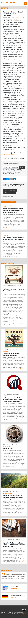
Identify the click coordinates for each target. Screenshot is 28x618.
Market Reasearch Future (8, 395)
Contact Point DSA (5, 613)
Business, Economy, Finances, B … (15, 234)
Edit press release (9, 193)
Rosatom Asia (5, 206)
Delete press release (10, 190)
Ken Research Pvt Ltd (7, 493)
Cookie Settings (22, 613)
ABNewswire (5, 286)
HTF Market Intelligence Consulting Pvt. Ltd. (12, 540)
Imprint (5, 612)
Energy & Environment (19, 17)
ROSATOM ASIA (14, 19)
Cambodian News (6, 446)
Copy (22, 167)
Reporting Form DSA (14, 613)
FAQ (2, 612)
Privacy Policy (11, 612)
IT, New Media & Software (13, 394)
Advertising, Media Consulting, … (15, 285)
